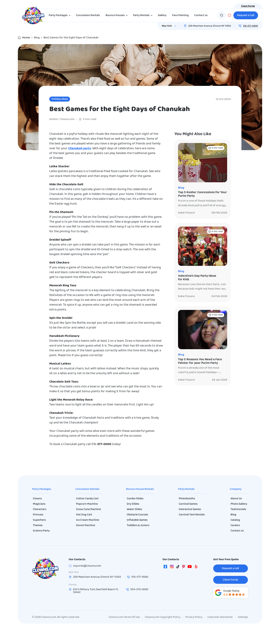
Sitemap (243, 617)
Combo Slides (135, 498)
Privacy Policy (193, 617)
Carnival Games (188, 504)
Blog (37, 37)
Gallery (162, 15)
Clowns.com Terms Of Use (124, 617)
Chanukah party (79, 148)
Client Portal (248, 6)
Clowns (37, 498)
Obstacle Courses (137, 514)
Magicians (39, 504)
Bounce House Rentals (140, 489)
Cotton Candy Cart (87, 498)
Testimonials (238, 509)
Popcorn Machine (87, 504)
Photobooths (187, 498)
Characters (39, 509)
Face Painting (180, 15)
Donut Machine (85, 525)
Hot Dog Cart (84, 514)
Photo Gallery (239, 504)
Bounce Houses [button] (117, 15)
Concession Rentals (88, 15)
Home (26, 37)
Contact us (201, 15)
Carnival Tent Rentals (192, 514)
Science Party (41, 530)
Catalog (235, 520)
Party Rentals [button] (143, 15)
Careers (235, 525)
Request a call (230, 568)
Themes (37, 525)
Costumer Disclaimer (220, 617)
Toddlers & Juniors (138, 525)
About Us (236, 498)
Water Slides (134, 509)
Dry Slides (133, 504)
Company (235, 489)
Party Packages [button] (60, 15)
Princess (38, 514)
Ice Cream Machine (87, 520)
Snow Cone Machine (88, 509)
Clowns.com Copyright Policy (162, 617)
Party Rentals (186, 489)
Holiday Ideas (59, 99)
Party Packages (41, 489)
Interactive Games (190, 509)
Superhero (39, 520)
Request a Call (245, 15)
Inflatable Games (137, 520)
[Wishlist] (229, 15)
